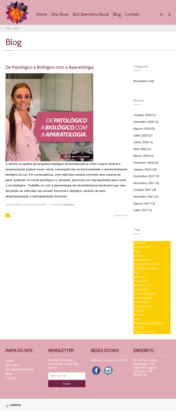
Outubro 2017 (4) (144, 189)
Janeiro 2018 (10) (145, 169)
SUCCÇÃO (139, 327)
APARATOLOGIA (142, 247)
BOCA (137, 272)
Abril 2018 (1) (142, 149)
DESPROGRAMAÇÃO (145, 294)
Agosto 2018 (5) (144, 128)
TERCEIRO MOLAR (144, 332)
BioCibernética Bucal (91, 14)
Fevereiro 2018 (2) (145, 162)
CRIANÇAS (139, 277)
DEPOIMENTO (141, 289)
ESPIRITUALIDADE (143, 298)
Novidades (69, 204)
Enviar (66, 383)
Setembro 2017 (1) (145, 196)
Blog (117, 14)
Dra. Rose (59, 14)
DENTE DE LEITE (142, 285)
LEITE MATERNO (142, 306)
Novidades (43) (143, 81)
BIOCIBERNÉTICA (143, 260)
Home (41, 14)
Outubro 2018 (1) (144, 115)
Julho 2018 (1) (142, 135)
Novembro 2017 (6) (146, 183)
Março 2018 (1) (143, 155)
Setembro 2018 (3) (145, 121)
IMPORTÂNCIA (141, 302)
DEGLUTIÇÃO (141, 281)
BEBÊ (137, 251)
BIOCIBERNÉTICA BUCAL (147, 264)
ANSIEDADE (140, 243)
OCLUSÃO (139, 315)
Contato (132, 14)
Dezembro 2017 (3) (146, 176)
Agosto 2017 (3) (144, 203)
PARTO (137, 319)
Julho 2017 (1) (142, 210)
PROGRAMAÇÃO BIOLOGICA (149, 323)
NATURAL (139, 311)
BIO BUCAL (140, 256)
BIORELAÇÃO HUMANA (146, 268)
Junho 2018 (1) (143, 142)
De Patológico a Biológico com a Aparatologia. (49, 67)
